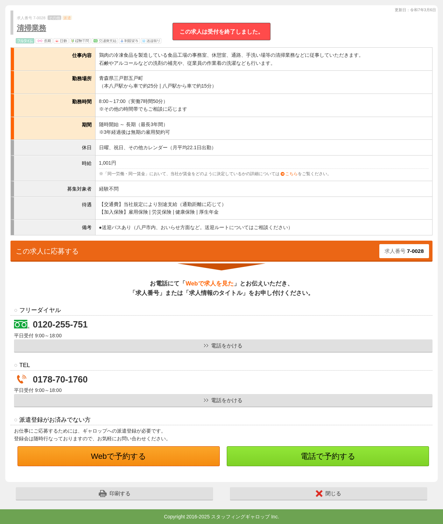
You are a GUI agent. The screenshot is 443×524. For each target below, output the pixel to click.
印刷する (115, 493)
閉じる (328, 493)
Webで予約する (119, 456)
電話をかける (226, 346)
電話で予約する (328, 456)
